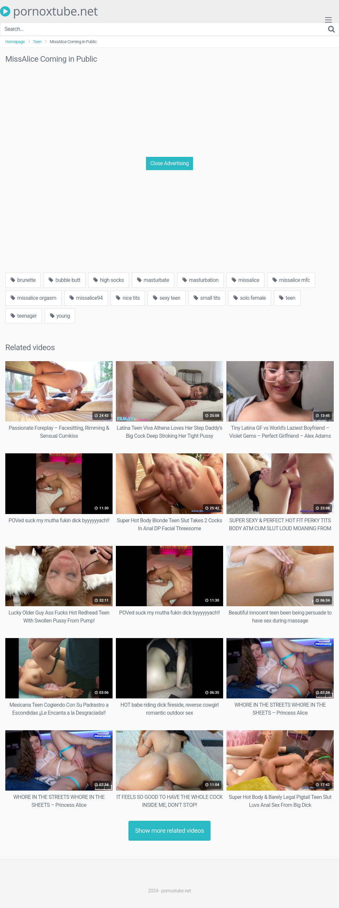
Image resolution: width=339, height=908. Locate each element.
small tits (207, 298)
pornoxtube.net (49, 11)
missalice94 (86, 298)
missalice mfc (291, 280)
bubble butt (64, 280)
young (60, 316)
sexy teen (166, 298)
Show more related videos (169, 830)
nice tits (128, 298)
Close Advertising (169, 163)
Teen (37, 41)
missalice (245, 280)
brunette (23, 280)
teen (287, 298)
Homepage (15, 41)
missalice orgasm (33, 298)
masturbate (153, 280)
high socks (108, 280)
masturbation (200, 280)
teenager (24, 316)
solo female (249, 298)
